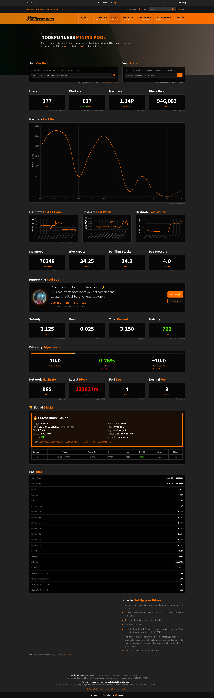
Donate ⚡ (175, 294)
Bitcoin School (67, 655)
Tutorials (180, 18)
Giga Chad (58, 9)
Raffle (101, 689)
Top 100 (49, 9)
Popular (39, 9)
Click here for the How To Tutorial (108, 83)
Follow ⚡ (175, 301)
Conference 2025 (92, 689)
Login (142, 9)
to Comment (35, 3)
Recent (30, 9)
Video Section (144, 18)
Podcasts (128, 18)
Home (86, 18)
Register (131, 9)
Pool (115, 18)
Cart (182, 9)
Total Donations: (174, 3)
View (175, 457)
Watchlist (124, 689)
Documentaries (163, 18)
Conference (101, 18)
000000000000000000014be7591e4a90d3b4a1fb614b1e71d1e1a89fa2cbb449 (75, 441)
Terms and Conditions (112, 689)
